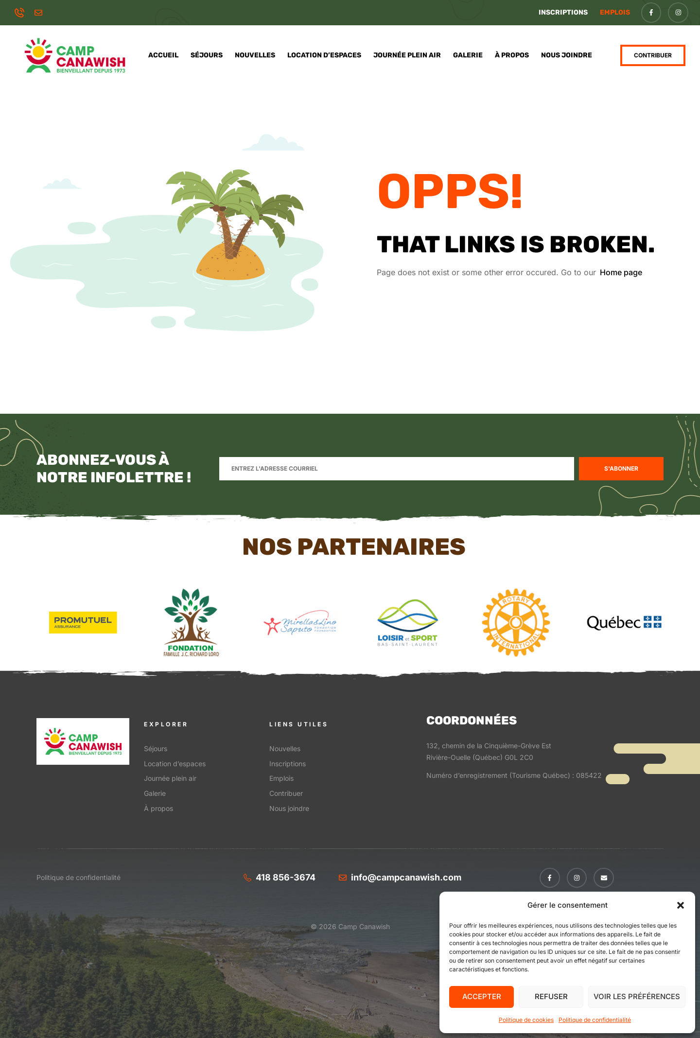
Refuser (551, 996)
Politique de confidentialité (595, 1019)
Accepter (481, 996)
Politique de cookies (526, 1019)
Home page (621, 272)
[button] (680, 905)
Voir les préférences (637, 996)
